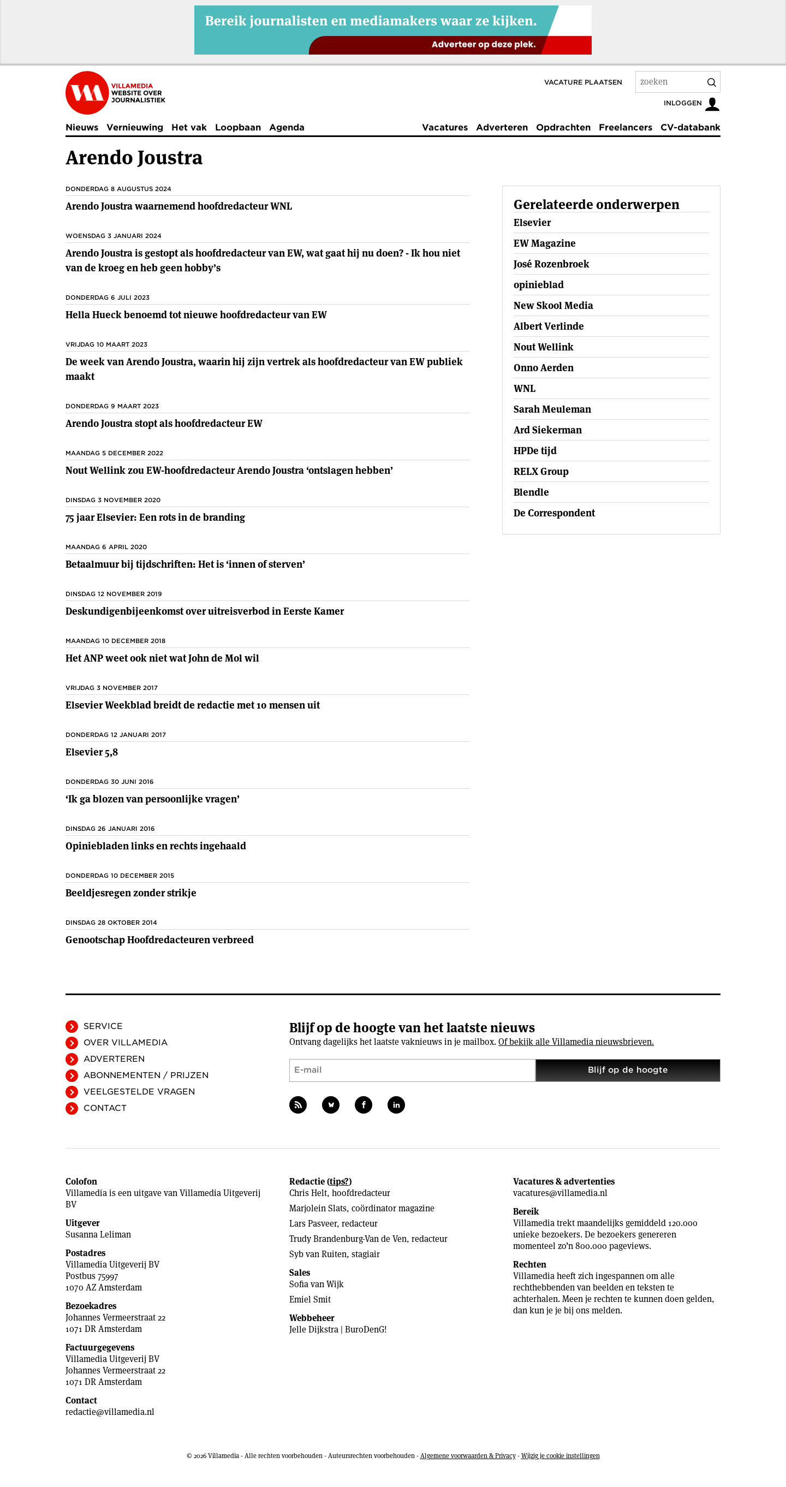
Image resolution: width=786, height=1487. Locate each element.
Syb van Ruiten (318, 1254)
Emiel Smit (310, 1299)
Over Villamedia (126, 1043)
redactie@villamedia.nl (110, 1412)
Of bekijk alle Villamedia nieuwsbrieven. (576, 1042)
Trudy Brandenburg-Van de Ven (348, 1239)
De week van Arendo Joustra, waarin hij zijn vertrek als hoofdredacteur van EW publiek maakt (264, 369)
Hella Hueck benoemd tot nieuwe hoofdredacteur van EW (196, 314)
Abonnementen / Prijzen (146, 1075)
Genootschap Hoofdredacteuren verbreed (160, 939)
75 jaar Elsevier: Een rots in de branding (155, 517)
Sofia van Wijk (316, 1284)
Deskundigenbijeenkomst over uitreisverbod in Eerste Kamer (205, 611)
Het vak (189, 127)
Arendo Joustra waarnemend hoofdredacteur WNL (179, 206)
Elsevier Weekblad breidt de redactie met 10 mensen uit (193, 705)
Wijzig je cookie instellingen (560, 1456)
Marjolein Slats (318, 1208)
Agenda (287, 127)
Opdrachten (563, 127)
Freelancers (625, 127)
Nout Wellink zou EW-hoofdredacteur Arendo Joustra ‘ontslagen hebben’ (229, 470)
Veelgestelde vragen (139, 1092)
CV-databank (690, 127)
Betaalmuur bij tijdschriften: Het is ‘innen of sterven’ (185, 564)
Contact (105, 1108)
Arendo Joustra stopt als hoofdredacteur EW (164, 423)
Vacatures (445, 127)
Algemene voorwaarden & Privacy (468, 1456)
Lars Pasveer (313, 1223)
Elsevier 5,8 (92, 752)
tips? (339, 1181)
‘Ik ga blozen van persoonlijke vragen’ (153, 799)
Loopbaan (238, 127)
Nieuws (82, 127)
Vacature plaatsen (583, 82)
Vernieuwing (134, 127)
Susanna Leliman (98, 1234)
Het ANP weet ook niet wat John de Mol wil (162, 658)
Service (103, 1026)
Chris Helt (308, 1193)
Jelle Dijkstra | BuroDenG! (338, 1329)
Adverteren (502, 127)
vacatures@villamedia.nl (560, 1193)
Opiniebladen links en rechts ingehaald (156, 846)
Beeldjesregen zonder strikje (131, 893)
